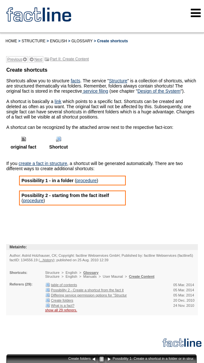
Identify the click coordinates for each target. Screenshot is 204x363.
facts (76, 80)
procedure (86, 180)
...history (46, 260)
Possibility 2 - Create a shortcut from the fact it (87, 290)
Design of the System (158, 91)
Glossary (82, 41)
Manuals (90, 276)
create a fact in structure (43, 163)
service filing (95, 91)
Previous (14, 59)
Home (11, 41)
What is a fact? (62, 305)
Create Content (142, 276)
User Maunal (113, 276)
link (58, 101)
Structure (34, 41)
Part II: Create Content (69, 59)
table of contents (64, 285)
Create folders (62, 300)
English (58, 41)
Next (38, 59)
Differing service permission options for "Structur (89, 295)
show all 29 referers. (61, 310)
